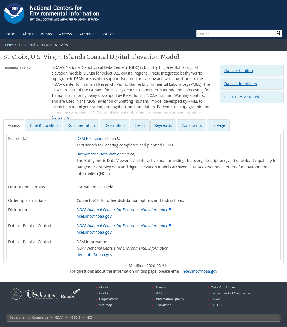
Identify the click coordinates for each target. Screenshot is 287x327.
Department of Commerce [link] (230, 293)
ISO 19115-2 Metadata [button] (244, 97)
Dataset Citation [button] (238, 70)
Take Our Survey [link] (223, 287)
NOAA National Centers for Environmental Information (122, 209)
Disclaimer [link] (163, 305)
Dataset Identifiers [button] (240, 83)
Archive (86, 34)
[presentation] (13, 125)
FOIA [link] (158, 293)
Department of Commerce (29, 317)
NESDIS (75, 317)
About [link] (103, 287)
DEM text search (91, 138)
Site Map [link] (105, 305)
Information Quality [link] (169, 299)
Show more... (62, 117)
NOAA (58, 317)
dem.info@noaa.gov (94, 254)
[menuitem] (9, 34)
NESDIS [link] (216, 305)
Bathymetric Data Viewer (99, 154)
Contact (108, 34)
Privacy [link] (160, 287)
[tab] (251, 70)
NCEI (90, 317)
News (46, 34)
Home (9, 34)
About (28, 34)
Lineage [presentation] (218, 125)
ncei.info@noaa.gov (94, 216)
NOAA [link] (215, 299)
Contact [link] (105, 293)
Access (65, 34)
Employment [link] (108, 299)
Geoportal (27, 44)
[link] (16, 300)
